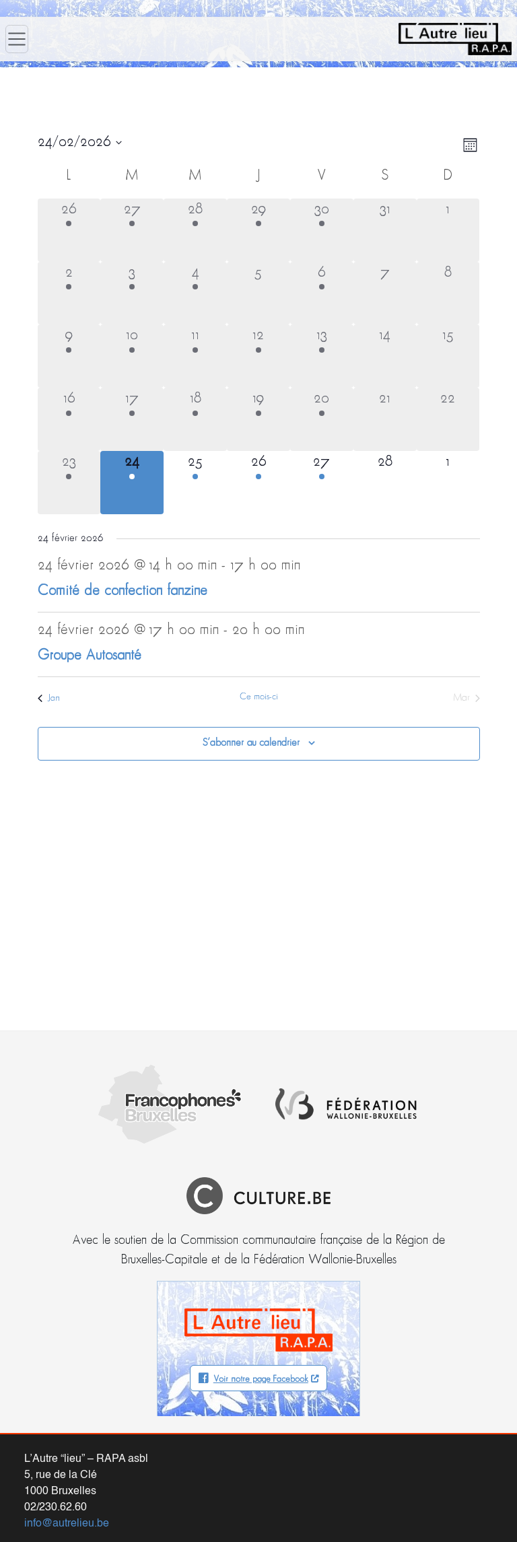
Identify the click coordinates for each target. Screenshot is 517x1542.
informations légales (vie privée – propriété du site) (313, 1520)
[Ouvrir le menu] (16, 39)
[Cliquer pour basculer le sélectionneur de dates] (80, 142)
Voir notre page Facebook (260, 1301)
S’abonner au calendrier (251, 743)
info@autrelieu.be (66, 1445)
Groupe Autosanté (89, 656)
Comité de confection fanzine (122, 591)
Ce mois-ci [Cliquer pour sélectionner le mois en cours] (259, 697)
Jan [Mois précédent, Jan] (49, 698)
